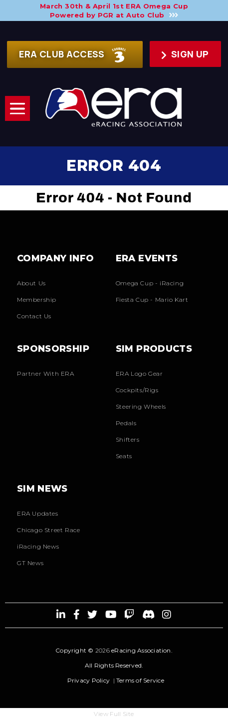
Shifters (128, 439)
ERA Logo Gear (139, 373)
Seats (124, 456)
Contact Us (34, 316)
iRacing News (38, 546)
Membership (36, 299)
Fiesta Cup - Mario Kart (152, 299)
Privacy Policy (88, 680)
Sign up (185, 54)
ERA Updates (37, 513)
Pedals (126, 423)
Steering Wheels (141, 406)
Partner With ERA (45, 373)
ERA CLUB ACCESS (72, 54)
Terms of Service (140, 680)
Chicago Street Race (48, 530)
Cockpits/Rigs (137, 390)
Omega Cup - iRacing (150, 283)
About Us (31, 283)
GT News (30, 563)
